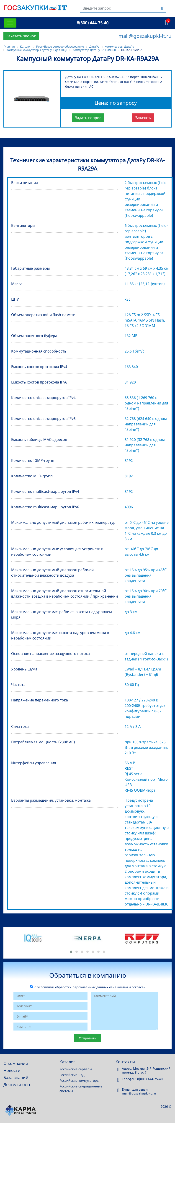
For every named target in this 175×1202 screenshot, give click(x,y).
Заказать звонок (21, 35)
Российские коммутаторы (79, 1080)
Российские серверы (75, 1069)
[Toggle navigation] (10, 23)
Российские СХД (72, 1075)
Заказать (143, 117)
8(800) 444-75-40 (92, 23)
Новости (12, 1070)
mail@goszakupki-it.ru (145, 35)
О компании (15, 1063)
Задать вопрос (88, 117)
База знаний (15, 1077)
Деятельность (17, 1084)
